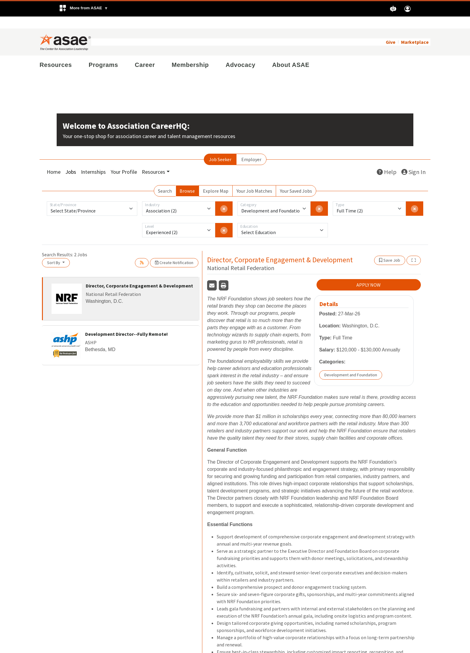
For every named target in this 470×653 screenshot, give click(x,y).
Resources (56, 53)
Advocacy (240, 53)
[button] (83, 9)
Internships (93, 159)
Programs (103, 53)
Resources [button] (153, 159)
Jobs (70, 159)
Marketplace (415, 30)
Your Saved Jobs (296, 179)
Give (390, 30)
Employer (251, 147)
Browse (187, 179)
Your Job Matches (254, 179)
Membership (190, 53)
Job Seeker (220, 147)
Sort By (54, 250)
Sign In (413, 160)
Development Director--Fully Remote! (126, 322)
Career (145, 53)
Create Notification (174, 250)
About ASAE (290, 53)
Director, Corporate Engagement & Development (139, 274)
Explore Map (215, 179)
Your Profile (124, 159)
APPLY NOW (368, 273)
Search (165, 179)
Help (387, 160)
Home (54, 159)
